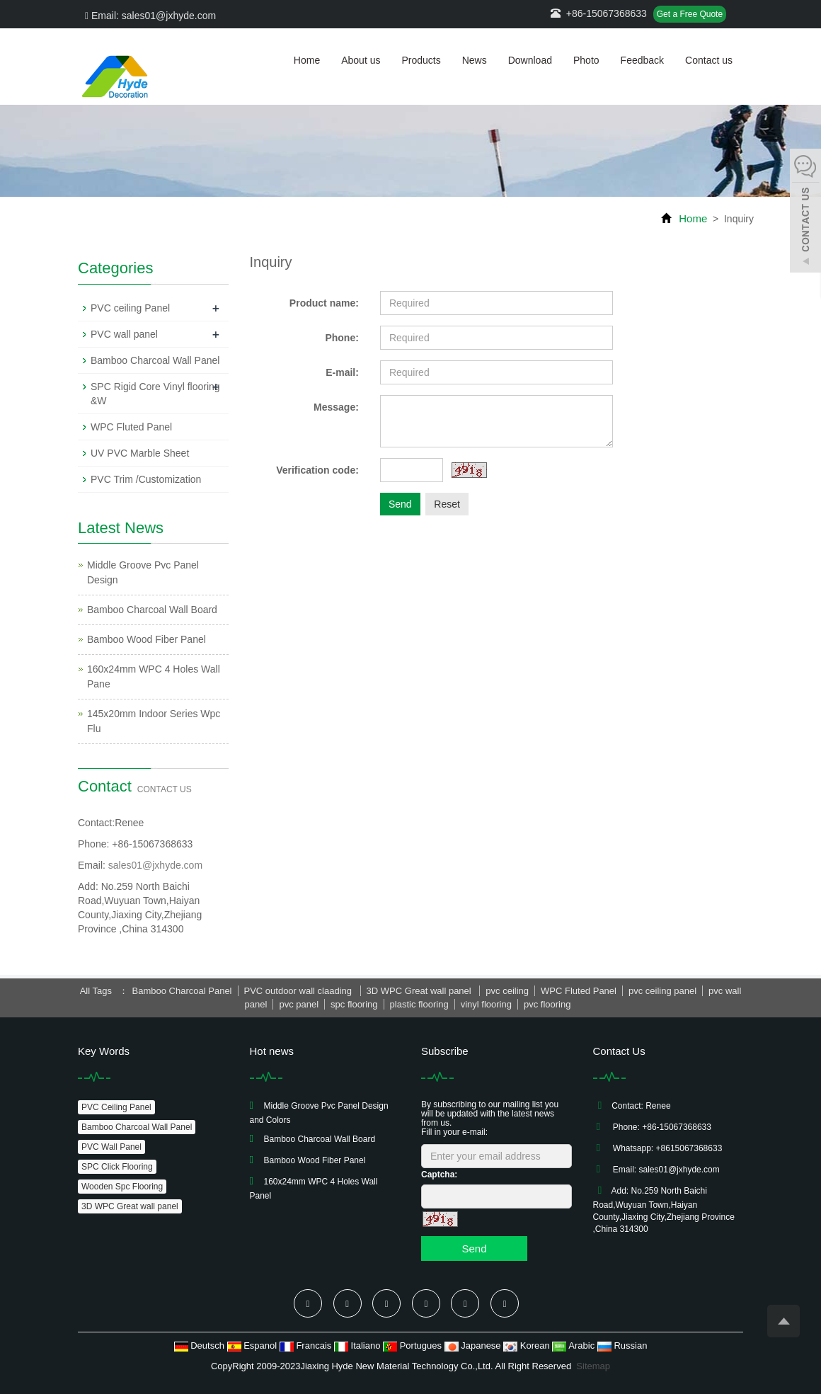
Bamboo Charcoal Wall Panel (155, 360)
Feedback (642, 60)
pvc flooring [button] (547, 1004)
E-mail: (342, 372)
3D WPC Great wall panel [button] (420, 990)
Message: (336, 407)
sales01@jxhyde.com (155, 865)
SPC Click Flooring (117, 1167)
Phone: (341, 337)
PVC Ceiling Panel (116, 1107)
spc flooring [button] (354, 1004)
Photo (586, 60)
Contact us (709, 60)
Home (307, 60)
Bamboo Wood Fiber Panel (146, 639)
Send (400, 504)
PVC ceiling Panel (130, 308)
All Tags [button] (96, 990)
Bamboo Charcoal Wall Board (152, 609)
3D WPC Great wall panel (129, 1206)
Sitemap (593, 1366)
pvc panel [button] (298, 1004)
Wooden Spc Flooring (122, 1187)
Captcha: (439, 1174)
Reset (447, 504)
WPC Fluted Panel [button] (578, 990)
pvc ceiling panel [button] (662, 990)
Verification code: (317, 470)
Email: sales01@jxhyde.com (150, 15)
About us (360, 60)
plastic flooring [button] (419, 1004)
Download (530, 60)
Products (420, 60)
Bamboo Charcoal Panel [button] (182, 990)
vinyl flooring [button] (486, 1004)
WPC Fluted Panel (131, 427)
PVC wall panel (124, 334)
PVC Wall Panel (111, 1147)
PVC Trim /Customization (146, 479)
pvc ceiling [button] (507, 990)
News (474, 60)
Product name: (324, 303)
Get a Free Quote (690, 14)
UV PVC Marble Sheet (140, 453)
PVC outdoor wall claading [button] (299, 990)
